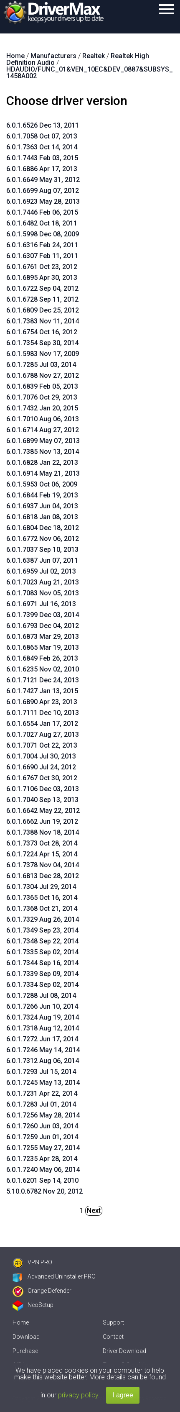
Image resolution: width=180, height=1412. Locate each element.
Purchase (25, 1351)
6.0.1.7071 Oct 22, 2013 (41, 745)
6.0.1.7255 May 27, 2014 (43, 1148)
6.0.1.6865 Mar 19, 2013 (42, 647)
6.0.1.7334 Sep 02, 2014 (42, 985)
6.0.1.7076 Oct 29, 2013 (41, 397)
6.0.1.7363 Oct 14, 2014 (41, 147)
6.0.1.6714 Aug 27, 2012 (42, 430)
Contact (113, 1337)
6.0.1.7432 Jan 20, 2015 (42, 408)
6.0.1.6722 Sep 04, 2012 (42, 288)
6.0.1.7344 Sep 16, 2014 (42, 963)
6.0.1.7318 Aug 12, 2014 (42, 1028)
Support (113, 1322)
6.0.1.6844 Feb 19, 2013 (42, 495)
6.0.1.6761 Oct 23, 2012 (41, 267)
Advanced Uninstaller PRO (54, 1276)
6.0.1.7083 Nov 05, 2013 (42, 593)
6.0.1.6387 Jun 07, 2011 (42, 560)
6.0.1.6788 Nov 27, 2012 (42, 375)
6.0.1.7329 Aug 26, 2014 (42, 919)
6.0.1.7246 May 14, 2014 (43, 1050)
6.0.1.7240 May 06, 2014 (43, 1170)
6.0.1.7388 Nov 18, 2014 (42, 832)
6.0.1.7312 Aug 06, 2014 (42, 1061)
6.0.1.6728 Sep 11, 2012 (42, 299)
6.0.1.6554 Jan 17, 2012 (42, 724)
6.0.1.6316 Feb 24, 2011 (42, 245)
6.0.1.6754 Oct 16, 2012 (41, 332)
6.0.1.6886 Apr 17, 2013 (41, 169)
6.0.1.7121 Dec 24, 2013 (42, 680)
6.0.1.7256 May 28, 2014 (43, 1115)
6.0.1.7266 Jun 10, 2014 (42, 1006)
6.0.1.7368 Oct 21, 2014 (41, 908)
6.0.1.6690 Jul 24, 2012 (41, 767)
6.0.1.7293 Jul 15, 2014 (41, 1072)
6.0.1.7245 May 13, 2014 (43, 1083)
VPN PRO (32, 1262)
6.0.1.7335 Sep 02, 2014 (42, 952)
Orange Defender (42, 1291)
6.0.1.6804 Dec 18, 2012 (42, 528)
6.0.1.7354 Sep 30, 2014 (42, 343)
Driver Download (124, 1351)
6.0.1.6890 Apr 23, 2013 (41, 702)
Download (26, 1337)
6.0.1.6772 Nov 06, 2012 (42, 539)
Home (21, 1322)
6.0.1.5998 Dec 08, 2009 (42, 234)
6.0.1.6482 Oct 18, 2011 (41, 223)
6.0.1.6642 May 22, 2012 (43, 811)
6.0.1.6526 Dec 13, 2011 (42, 125)
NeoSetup (33, 1305)
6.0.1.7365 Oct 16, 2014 (41, 898)
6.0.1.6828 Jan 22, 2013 (42, 462)
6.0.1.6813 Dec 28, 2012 (42, 876)
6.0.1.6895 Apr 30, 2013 (41, 278)
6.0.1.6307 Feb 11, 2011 (42, 256)
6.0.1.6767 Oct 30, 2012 (41, 778)
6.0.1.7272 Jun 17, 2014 (42, 1039)
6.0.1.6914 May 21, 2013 (43, 473)
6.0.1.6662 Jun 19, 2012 (42, 821)
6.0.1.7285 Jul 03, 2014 (41, 365)
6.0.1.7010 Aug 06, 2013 (42, 419)
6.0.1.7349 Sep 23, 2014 (42, 930)
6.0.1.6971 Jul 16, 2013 (41, 604)
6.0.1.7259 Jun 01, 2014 (42, 1137)
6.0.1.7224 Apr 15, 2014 (41, 854)
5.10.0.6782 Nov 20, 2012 (44, 1191)
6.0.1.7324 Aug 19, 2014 (42, 1017)
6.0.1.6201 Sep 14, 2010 (42, 1180)
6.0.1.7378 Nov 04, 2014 (42, 865)
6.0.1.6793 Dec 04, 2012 (42, 626)
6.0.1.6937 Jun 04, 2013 (42, 506)
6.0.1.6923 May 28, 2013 (43, 201)
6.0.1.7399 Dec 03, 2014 (42, 615)
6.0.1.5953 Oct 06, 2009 (41, 484)
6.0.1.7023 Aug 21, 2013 (42, 582)
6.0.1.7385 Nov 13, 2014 (42, 452)
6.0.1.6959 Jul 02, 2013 (41, 571)
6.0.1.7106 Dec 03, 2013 (42, 789)
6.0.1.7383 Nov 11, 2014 (42, 321)
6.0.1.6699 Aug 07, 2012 (42, 191)
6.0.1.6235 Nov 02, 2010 (42, 669)
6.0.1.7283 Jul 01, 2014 (41, 1104)
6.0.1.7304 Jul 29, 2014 (41, 887)
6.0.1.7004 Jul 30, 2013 (41, 756)
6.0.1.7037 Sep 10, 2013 (42, 550)
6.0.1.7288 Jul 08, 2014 (41, 995)
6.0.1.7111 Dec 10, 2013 (42, 713)
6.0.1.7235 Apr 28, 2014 (41, 1159)
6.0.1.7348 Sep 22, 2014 (42, 941)
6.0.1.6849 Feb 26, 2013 (42, 658)
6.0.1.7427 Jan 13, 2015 (42, 691)
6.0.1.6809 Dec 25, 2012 (42, 310)
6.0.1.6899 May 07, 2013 (43, 441)
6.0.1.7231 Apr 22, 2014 (41, 1093)
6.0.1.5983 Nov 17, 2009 (42, 354)
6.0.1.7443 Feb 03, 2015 (42, 158)
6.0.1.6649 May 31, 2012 (43, 180)
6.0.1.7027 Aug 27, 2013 (42, 734)
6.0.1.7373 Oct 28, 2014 (41, 843)
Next (94, 1211)
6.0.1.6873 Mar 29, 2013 (42, 637)
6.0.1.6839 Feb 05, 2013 (42, 386)
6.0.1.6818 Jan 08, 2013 (42, 517)
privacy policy (78, 1395)
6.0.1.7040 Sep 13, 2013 (42, 800)
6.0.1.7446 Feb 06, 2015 (42, 212)
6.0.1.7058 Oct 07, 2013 (41, 136)
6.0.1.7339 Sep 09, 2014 (42, 974)
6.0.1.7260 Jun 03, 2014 (42, 1126)
